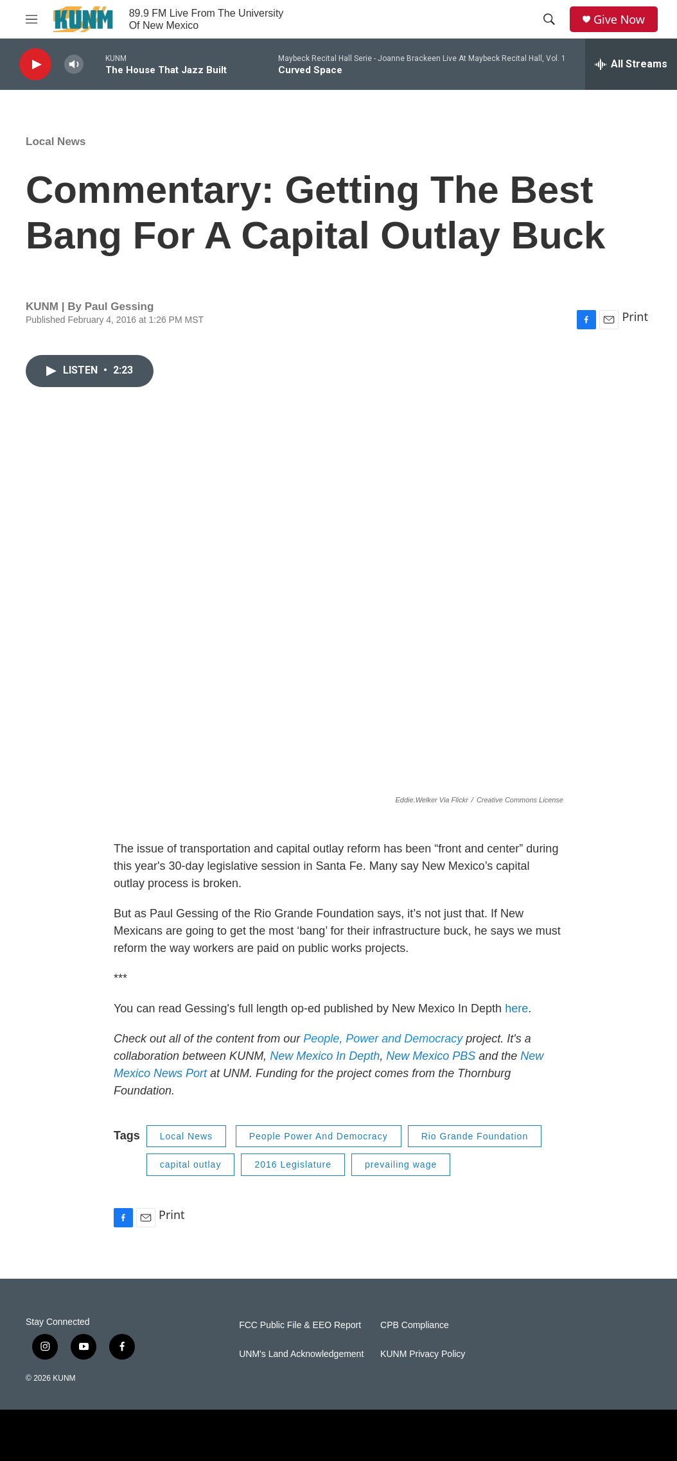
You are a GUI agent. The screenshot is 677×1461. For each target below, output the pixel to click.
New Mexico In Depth (325, 1056)
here (516, 1008)
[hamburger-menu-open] (31, 19)
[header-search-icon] (549, 19)
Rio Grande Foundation (475, 1136)
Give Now (619, 19)
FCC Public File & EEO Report (300, 1325)
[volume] (74, 64)
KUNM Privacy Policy (422, 1354)
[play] (35, 64)
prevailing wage (401, 1164)
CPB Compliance (414, 1325)
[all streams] (631, 64)
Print (635, 316)
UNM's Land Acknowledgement (301, 1354)
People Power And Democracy (318, 1136)
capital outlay (191, 1164)
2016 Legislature (292, 1164)
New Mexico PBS (430, 1056)
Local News (56, 141)
